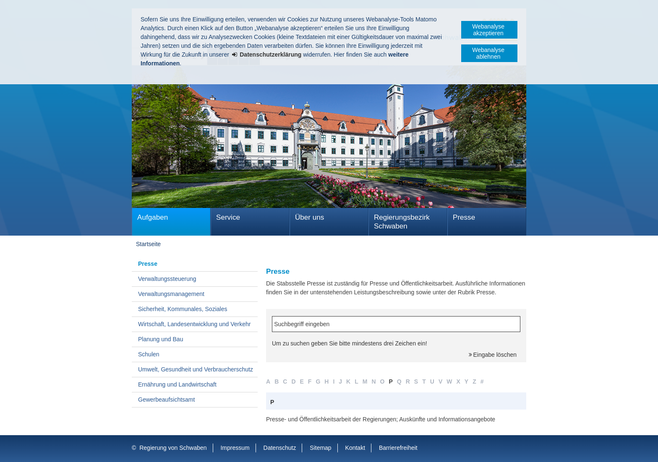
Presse (464, 217)
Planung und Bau (160, 339)
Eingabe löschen (495, 354)
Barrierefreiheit (398, 447)
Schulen (148, 354)
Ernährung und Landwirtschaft (177, 384)
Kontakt (355, 447)
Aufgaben (152, 217)
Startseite (148, 244)
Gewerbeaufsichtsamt (166, 399)
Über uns (309, 217)
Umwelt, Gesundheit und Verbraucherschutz (195, 369)
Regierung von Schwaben (172, 447)
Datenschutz (280, 447)
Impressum (234, 447)
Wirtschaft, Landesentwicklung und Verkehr (194, 324)
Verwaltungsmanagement (171, 294)
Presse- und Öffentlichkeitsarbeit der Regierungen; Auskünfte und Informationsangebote (380, 419)
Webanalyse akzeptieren (488, 29)
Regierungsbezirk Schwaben (402, 221)
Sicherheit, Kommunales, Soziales (182, 309)
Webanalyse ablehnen (488, 53)
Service (228, 217)
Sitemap (320, 447)
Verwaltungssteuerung (167, 278)
